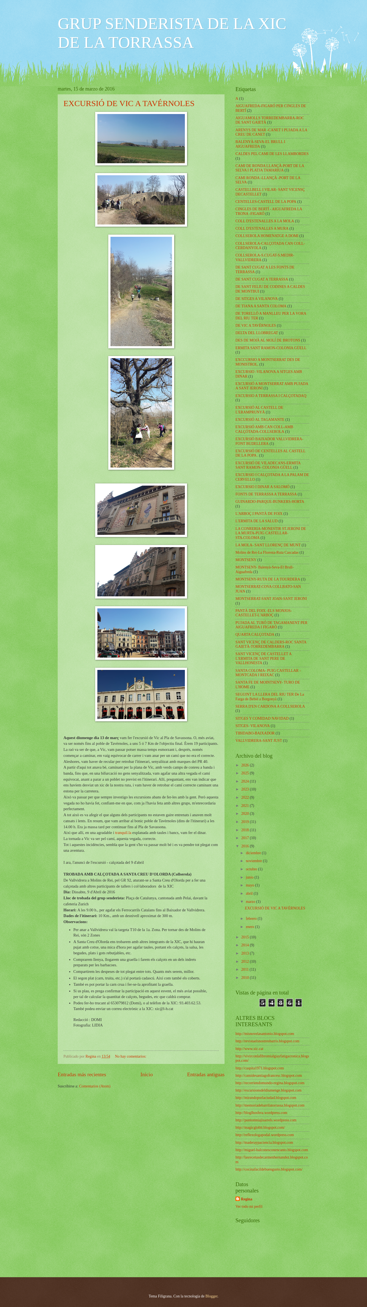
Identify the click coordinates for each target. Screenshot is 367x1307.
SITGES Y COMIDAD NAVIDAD (262, 718)
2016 (245, 846)
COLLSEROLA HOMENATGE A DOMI (266, 236)
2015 (245, 937)
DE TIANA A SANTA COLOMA (260, 306)
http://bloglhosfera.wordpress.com (261, 1113)
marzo (251, 902)
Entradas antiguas (206, 1074)
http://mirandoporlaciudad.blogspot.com (265, 1098)
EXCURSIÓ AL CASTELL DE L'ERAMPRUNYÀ (259, 409)
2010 (245, 978)
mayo (250, 885)
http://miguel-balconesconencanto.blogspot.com (271, 1150)
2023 (245, 789)
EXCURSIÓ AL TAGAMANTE (259, 420)
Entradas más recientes (82, 1074)
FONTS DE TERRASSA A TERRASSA (266, 494)
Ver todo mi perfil (248, 1206)
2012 (245, 961)
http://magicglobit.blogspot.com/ (260, 1127)
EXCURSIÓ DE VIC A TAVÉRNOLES (128, 103)
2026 (245, 765)
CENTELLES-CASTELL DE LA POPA (265, 202)
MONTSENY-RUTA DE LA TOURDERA (267, 579)
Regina (246, 1199)
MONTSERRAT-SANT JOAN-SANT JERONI (271, 599)
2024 (245, 781)
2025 (245, 773)
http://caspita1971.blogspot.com (259, 1068)
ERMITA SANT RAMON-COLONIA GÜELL (271, 348)
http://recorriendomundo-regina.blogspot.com (269, 1083)
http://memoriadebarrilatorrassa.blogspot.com (269, 1105)
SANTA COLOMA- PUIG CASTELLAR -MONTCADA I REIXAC (268, 673)
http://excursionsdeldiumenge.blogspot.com (268, 1090)
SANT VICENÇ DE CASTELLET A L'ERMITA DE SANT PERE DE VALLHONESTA (263, 658)
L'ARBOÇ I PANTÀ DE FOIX (258, 514)
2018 (245, 830)
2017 (245, 838)
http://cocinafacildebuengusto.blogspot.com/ (268, 1169)
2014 (245, 945)
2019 (245, 822)
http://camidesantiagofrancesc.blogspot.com (268, 1075)
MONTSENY (246, 560)
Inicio (147, 1074)
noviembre (254, 861)
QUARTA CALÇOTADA (254, 634)
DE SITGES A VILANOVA (256, 299)
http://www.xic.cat (249, 1049)
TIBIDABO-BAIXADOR (255, 733)
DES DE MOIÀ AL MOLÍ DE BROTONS (267, 340)
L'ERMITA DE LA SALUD (256, 521)
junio (250, 877)
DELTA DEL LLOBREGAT (256, 333)
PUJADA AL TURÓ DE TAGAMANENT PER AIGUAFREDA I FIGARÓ (271, 625)
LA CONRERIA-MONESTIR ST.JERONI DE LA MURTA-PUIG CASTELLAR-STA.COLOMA (270, 533)
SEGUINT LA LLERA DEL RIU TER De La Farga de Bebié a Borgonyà (269, 696)
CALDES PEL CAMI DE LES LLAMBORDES (271, 154)
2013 (245, 953)
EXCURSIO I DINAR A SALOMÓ (262, 487)
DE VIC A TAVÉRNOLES (255, 325)
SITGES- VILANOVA (252, 726)
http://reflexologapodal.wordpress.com (264, 1135)
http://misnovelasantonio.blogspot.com (264, 1034)
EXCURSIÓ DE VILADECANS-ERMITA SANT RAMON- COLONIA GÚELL (268, 465)
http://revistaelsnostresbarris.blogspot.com (267, 1041)
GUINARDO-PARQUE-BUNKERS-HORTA (269, 502)
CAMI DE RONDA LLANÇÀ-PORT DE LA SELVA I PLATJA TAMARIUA (269, 168)
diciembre (254, 853)
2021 (245, 806)
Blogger (211, 1296)
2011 (245, 969)
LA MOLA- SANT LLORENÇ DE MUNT (268, 545)
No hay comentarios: (131, 1056)
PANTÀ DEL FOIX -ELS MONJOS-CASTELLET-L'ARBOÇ (263, 613)
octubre (252, 869)
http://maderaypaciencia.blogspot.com (264, 1142)
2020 (245, 814)
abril (250, 893)
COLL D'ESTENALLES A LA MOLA (264, 221)
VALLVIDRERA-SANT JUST (258, 741)
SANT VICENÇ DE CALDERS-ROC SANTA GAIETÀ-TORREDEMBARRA (270, 644)
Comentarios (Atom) (94, 1086)
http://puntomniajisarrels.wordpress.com (265, 1120)
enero (250, 927)
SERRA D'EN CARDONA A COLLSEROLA (270, 706)
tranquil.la (123, 832)
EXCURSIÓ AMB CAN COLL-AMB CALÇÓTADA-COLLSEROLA (264, 429)
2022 (245, 797)
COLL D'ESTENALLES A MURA (262, 228)
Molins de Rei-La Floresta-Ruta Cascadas (267, 552)
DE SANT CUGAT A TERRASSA (261, 279)
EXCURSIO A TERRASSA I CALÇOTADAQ (270, 396)
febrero (252, 919)
